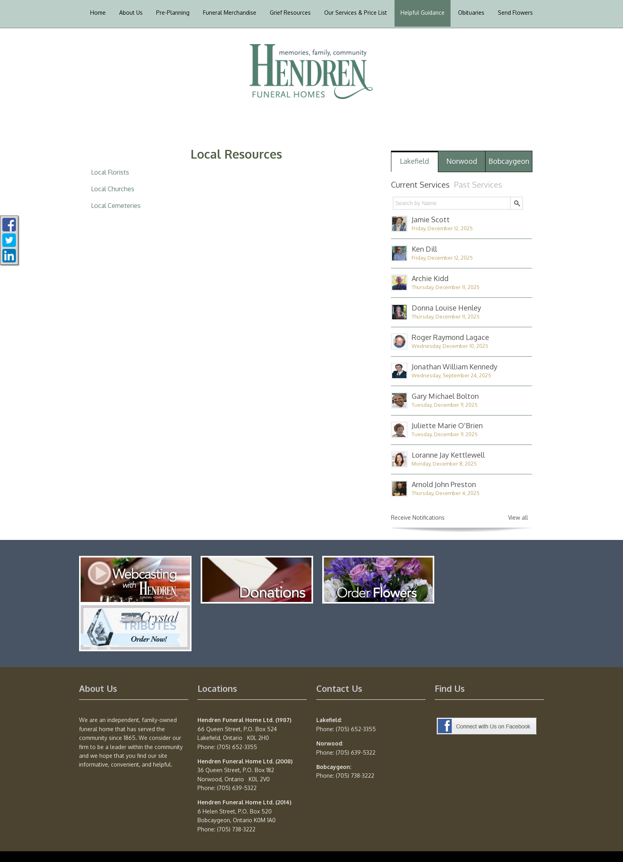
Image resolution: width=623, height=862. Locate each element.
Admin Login (95, 847)
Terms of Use (279, 847)
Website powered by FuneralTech (159, 847)
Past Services (478, 184)
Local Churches (112, 189)
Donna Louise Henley (446, 307)
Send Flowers (515, 12)
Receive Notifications (418, 517)
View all (518, 517)
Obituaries (471, 12)
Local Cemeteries (116, 206)
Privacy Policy (239, 847)
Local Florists (110, 172)
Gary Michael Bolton (445, 396)
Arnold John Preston (444, 484)
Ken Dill (424, 249)
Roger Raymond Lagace (450, 337)
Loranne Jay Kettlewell (448, 454)
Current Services (420, 184)
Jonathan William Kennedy (454, 366)
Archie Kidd (430, 278)
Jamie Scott (431, 219)
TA (213, 847)
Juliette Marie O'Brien (447, 425)
